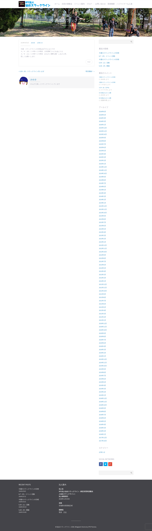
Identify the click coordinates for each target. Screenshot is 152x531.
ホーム (57, 4)
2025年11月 (103, 131)
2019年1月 (102, 395)
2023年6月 (102, 226)
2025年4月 (102, 154)
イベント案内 (79, 4)
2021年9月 (102, 294)
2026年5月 (102, 115)
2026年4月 (102, 118)
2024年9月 (102, 177)
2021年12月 (103, 284)
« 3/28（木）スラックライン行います (31, 71)
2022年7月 (102, 261)
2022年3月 (102, 274)
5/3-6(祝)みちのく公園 (105, 93)
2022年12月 (103, 245)
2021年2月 (102, 317)
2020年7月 (102, 340)
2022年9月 (102, 255)
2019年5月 (102, 382)
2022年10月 (103, 252)
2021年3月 (102, 314)
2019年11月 (103, 363)
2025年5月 (102, 151)
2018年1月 (102, 434)
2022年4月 (102, 271)
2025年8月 (102, 141)
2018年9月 (102, 408)
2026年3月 (102, 121)
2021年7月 (102, 301)
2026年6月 (102, 111)
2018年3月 (102, 428)
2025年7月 (102, 144)
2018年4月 (102, 424)
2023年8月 (102, 219)
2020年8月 (102, 336)
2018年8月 (102, 411)
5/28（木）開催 (104, 66)
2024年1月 (102, 203)
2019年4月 (102, 385)
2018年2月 (102, 431)
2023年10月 (103, 213)
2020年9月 (102, 333)
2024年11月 (103, 170)
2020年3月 (102, 350)
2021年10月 (103, 291)
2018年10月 (103, 405)
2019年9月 (102, 369)
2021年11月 (103, 287)
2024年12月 (103, 167)
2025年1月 (102, 164)
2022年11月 (103, 248)
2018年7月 (102, 415)
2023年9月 (102, 216)
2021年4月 (102, 310)
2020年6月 (102, 343)
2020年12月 (103, 323)
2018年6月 (102, 418)
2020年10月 (103, 330)
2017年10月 (103, 441)
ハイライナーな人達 (124, 4)
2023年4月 (102, 232)
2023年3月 (102, 235)
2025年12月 (103, 128)
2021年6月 (102, 304)
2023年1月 (102, 242)
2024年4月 (102, 193)
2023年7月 (102, 222)
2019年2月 (102, 392)
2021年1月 (102, 320)
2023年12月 (103, 206)
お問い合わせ (100, 4)
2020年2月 (102, 353)
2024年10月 (103, 173)
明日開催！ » (90, 71)
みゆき (33, 43)
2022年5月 (102, 268)
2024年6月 (102, 186)
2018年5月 (102, 421)
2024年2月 (102, 199)
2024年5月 (102, 190)
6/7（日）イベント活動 (107, 56)
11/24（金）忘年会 (104, 87)
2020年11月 (103, 327)
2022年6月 (102, 265)
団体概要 (111, 4)
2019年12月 (103, 359)
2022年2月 (102, 278)
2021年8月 (102, 297)
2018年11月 (103, 402)
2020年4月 (102, 346)
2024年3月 (102, 196)
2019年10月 (103, 366)
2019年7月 (102, 376)
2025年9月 (102, 138)
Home (64, 26)
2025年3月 (102, 157)
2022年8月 (102, 258)
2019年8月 (102, 372)
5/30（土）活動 (104, 63)
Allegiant (78, 527)
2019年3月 (102, 389)
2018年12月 (103, 398)
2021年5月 (102, 307)
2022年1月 (102, 281)
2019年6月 (102, 379)
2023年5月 (102, 229)
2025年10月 (103, 134)
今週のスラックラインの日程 (109, 53)
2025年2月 (102, 160)
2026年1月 (102, 125)
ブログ (89, 4)
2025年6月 (102, 147)
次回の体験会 (67, 4)
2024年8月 (102, 180)
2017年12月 (103, 438)
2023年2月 (102, 239)
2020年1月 (102, 356)
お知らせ (40, 43)
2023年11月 (103, 209)
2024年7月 (102, 183)
